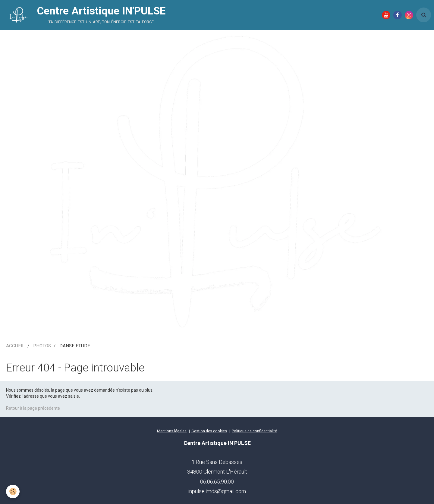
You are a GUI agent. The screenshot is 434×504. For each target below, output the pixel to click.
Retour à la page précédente (33, 408)
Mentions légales (172, 431)
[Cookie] (13, 491)
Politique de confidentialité (254, 431)
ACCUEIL (15, 346)
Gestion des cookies (209, 431)
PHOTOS (42, 346)
